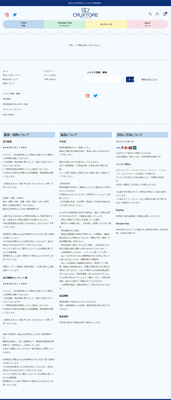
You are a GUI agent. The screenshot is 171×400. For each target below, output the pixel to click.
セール (147, 24)
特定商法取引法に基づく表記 (15, 101)
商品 (23, 24)
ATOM (11, 109)
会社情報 (7, 97)
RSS (5, 109)
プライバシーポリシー (12, 105)
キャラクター (65, 24)
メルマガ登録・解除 (11, 93)
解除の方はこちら (149, 79)
